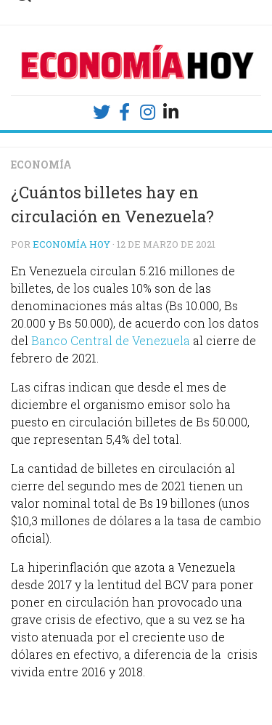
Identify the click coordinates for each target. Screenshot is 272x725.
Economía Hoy (71, 244)
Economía (41, 164)
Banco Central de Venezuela (110, 340)
